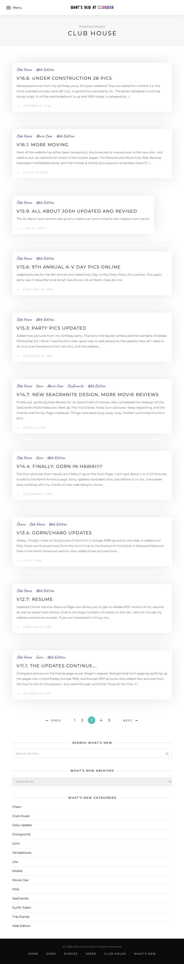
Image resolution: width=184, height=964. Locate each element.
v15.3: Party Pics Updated (52, 328)
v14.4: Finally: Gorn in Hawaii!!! (60, 466)
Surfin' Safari (21, 907)
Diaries (71, 953)
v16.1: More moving (43, 144)
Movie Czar (44, 136)
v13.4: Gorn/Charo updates (54, 532)
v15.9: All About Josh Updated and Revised (77, 211)
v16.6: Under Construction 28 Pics (64, 78)
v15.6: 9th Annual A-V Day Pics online (69, 266)
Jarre (91, 953)
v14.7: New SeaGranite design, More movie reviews (88, 394)
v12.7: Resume (35, 599)
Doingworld (21, 834)
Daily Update (22, 825)
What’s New (145, 953)
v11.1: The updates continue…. (57, 665)
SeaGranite (75, 386)
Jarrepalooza (21, 852)
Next (128, 720)
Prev (56, 720)
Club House (24, 69)
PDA (15, 889)
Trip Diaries (20, 917)
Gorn (39, 386)
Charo (21, 524)
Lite (15, 862)
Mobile (17, 871)
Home (33, 953)
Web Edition (45, 69)
